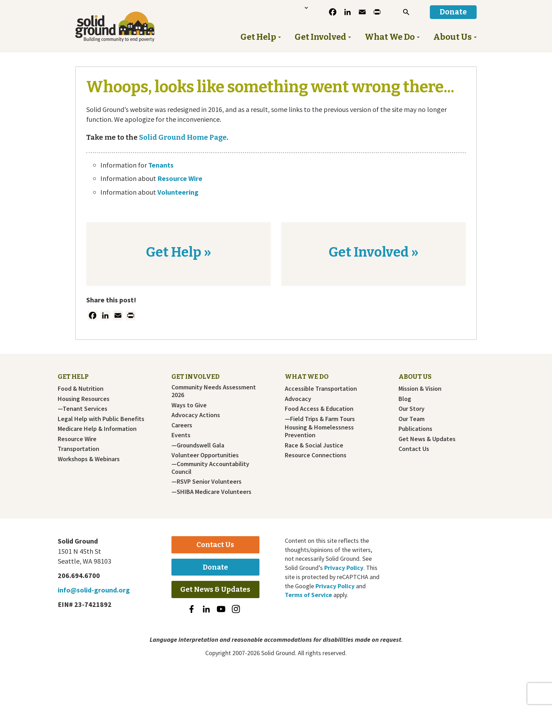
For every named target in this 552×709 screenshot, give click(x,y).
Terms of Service (308, 595)
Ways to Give (189, 405)
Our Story (412, 409)
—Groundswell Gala (197, 445)
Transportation (78, 449)
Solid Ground (126, 27)
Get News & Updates (427, 439)
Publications (415, 429)
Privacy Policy (343, 568)
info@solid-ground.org (94, 589)
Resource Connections (315, 455)
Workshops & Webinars (89, 459)
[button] (406, 12)
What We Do (306, 377)
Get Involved (195, 377)
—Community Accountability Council (210, 468)
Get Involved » (373, 252)
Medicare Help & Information (97, 429)
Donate (215, 567)
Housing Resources (83, 399)
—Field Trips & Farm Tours (320, 419)
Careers (181, 425)
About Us (415, 377)
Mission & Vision (420, 389)
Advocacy (298, 399)
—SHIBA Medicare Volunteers (211, 492)
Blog (405, 399)
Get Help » (178, 252)
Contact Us (414, 449)
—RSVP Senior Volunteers (206, 481)
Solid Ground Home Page (182, 137)
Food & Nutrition (81, 389)
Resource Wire (179, 178)
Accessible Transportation (321, 389)
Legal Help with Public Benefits (101, 419)
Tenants (161, 165)
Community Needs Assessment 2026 (213, 391)
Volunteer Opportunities (205, 455)
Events (180, 435)
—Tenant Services (82, 409)
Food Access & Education (319, 409)
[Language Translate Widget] (284, 7)
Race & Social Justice (314, 445)
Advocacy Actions (195, 415)
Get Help (73, 377)
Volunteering (178, 192)
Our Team (412, 419)
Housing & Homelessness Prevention (319, 431)
